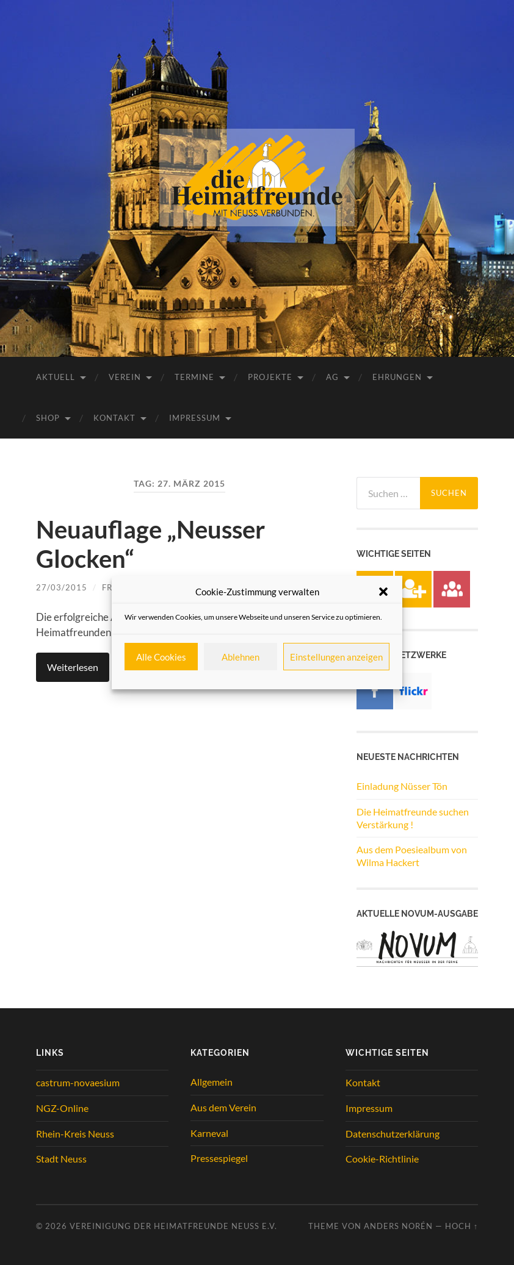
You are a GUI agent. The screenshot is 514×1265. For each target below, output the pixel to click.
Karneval (209, 1133)
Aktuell (55, 377)
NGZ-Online (62, 1108)
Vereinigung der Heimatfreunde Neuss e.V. (173, 1226)
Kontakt (114, 418)
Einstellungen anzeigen (336, 656)
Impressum (194, 418)
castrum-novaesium (78, 1082)
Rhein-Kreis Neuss (75, 1133)
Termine (194, 377)
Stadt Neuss (61, 1158)
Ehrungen (397, 377)
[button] (383, 592)
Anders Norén (398, 1226)
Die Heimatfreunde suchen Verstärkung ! (413, 818)
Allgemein (211, 1082)
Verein (125, 377)
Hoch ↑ (461, 1226)
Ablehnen (240, 656)
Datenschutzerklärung (393, 1133)
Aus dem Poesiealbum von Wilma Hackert (412, 856)
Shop (48, 418)
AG (332, 377)
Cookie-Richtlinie (382, 1158)
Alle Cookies (161, 656)
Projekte (270, 377)
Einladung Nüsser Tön (402, 786)
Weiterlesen (72, 667)
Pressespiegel (219, 1158)
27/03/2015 (61, 587)
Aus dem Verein (223, 1107)
